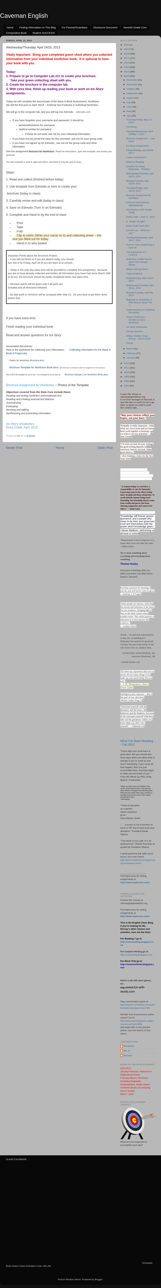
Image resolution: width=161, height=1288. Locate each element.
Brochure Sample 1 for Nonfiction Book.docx (86, 374)
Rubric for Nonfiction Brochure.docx (26, 360)
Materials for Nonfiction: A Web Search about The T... (139, 302)
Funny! (129, 343)
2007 (127, 385)
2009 (127, 376)
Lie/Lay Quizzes (134, 331)
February (131, 353)
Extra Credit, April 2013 (21, 427)
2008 (127, 381)
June (129, 106)
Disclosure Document (105, 27)
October (131, 89)
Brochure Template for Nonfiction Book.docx (33, 367)
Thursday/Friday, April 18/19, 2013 (137, 189)
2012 (127, 363)
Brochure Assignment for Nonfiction (30, 385)
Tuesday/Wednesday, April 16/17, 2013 (139, 239)
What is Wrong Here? (137, 269)
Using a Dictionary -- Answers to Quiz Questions (136, 320)
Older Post (105, 447)
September (132, 93)
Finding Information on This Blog (37, 27)
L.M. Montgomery (132, 684)
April (129, 115)
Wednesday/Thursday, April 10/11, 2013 (140, 286)
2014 (127, 71)
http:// (123, 987)
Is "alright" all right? (136, 221)
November (132, 84)
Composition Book (16, 32)
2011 (127, 367)
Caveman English (24, 15)
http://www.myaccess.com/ (134, 882)
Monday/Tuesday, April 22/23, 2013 (137, 182)
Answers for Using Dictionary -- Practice (138, 167)
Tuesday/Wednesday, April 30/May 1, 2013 (139, 132)
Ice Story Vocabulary (20, 424)
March (130, 348)
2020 (127, 44)
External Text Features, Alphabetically (138, 203)
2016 (127, 62)
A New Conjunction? (136, 157)
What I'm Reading (135, 162)
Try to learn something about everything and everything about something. (135, 556)
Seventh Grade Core (135, 27)
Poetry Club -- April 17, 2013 (140, 217)
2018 (127, 53)
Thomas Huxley (129, 563)
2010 (127, 372)
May (129, 111)
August (130, 98)
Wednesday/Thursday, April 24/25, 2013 (140, 175)
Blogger (99, 1279)
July (129, 102)
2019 (127, 49)
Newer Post (14, 447)
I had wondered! (134, 273)
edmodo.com (83, 112)
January (131, 357)
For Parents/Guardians (74, 27)
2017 (127, 58)
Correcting (131, 127)
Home (10, 27)
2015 (127, 67)
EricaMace (129, 1046)
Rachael (128, 1055)
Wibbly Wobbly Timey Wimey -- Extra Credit (138, 337)
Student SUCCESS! (43, 32)
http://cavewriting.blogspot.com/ (136, 955)
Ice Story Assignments (137, 146)
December (132, 80)
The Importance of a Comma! (136, 253)
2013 (127, 76)
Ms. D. (127, 1050)
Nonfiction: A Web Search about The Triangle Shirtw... (139, 262)
